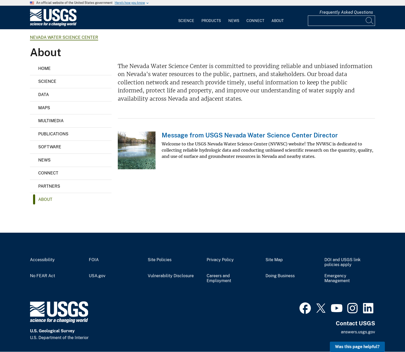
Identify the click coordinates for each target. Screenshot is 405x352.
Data (43, 94)
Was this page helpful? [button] (357, 346)
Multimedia (51, 120)
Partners (49, 186)
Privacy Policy (220, 260)
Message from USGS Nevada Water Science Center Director (250, 135)
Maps (44, 107)
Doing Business (280, 276)
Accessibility (42, 260)
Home (44, 68)
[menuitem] (186, 17)
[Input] (341, 21)
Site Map (274, 260)
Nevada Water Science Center (64, 37)
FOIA (94, 260)
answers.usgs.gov (358, 331)
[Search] (370, 21)
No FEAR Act (42, 276)
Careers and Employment (219, 278)
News (233, 21)
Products (211, 21)
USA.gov (97, 276)
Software (49, 146)
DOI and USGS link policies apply (342, 262)
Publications (53, 133)
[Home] (53, 25)
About (277, 21)
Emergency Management (337, 278)
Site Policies (160, 260)
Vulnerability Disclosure (171, 276)
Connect (255, 21)
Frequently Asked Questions (346, 12)
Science (186, 21)
